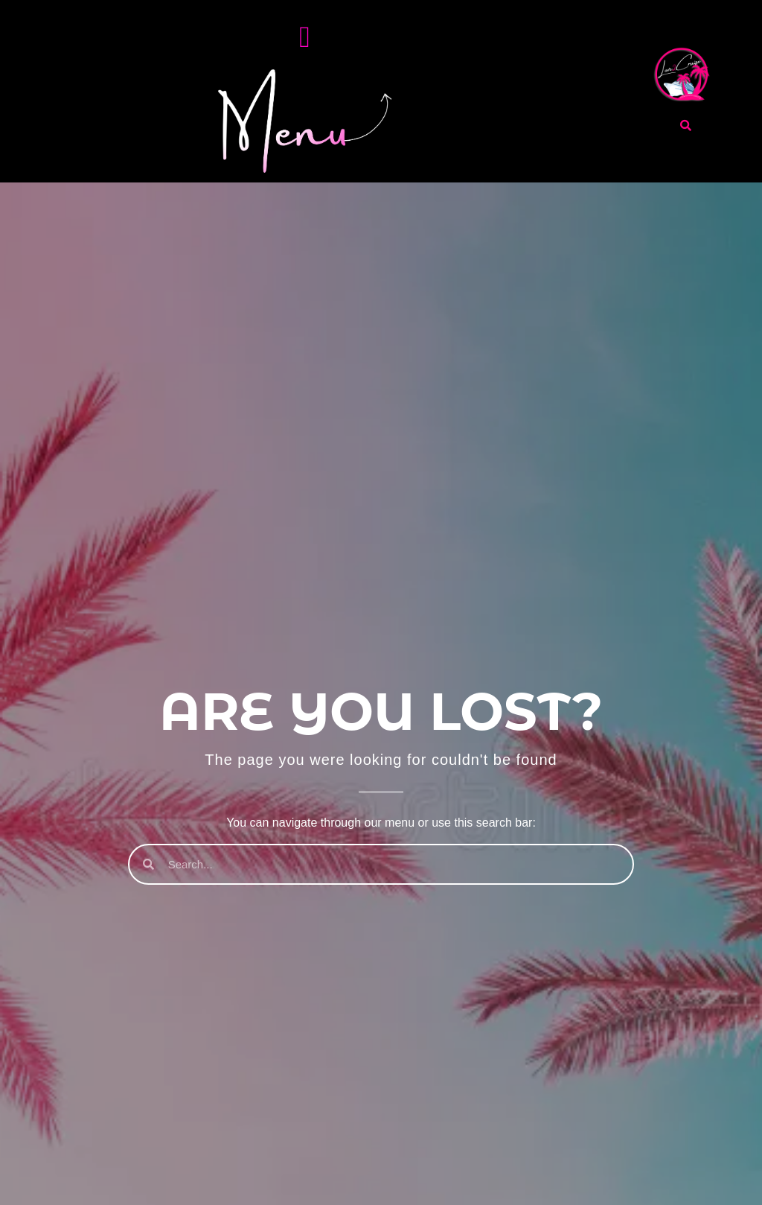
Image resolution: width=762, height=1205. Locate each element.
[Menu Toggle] (304, 37)
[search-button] (685, 125)
